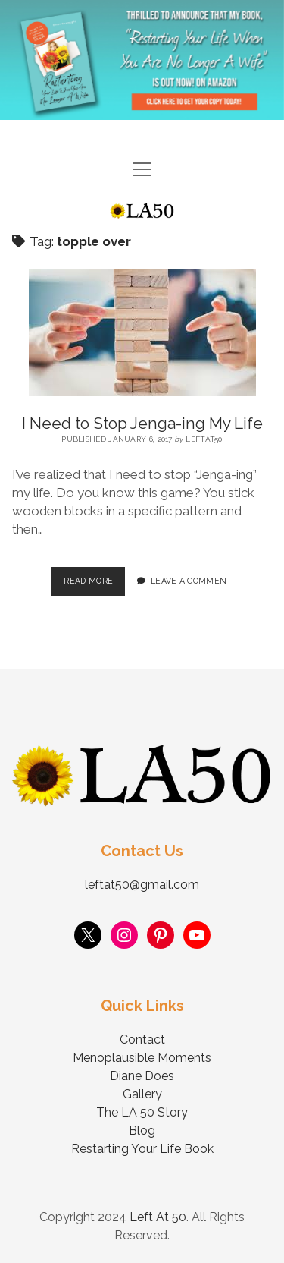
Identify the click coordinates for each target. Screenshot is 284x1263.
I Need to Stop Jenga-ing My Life (142, 423)
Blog (142, 1130)
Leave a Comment (192, 580)
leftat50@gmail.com (142, 884)
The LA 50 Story (142, 1112)
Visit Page (142, 60)
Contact (142, 1039)
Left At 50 (158, 1217)
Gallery (142, 1094)
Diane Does (142, 1076)
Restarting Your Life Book (142, 1149)
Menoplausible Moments (142, 1057)
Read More (94, 576)
